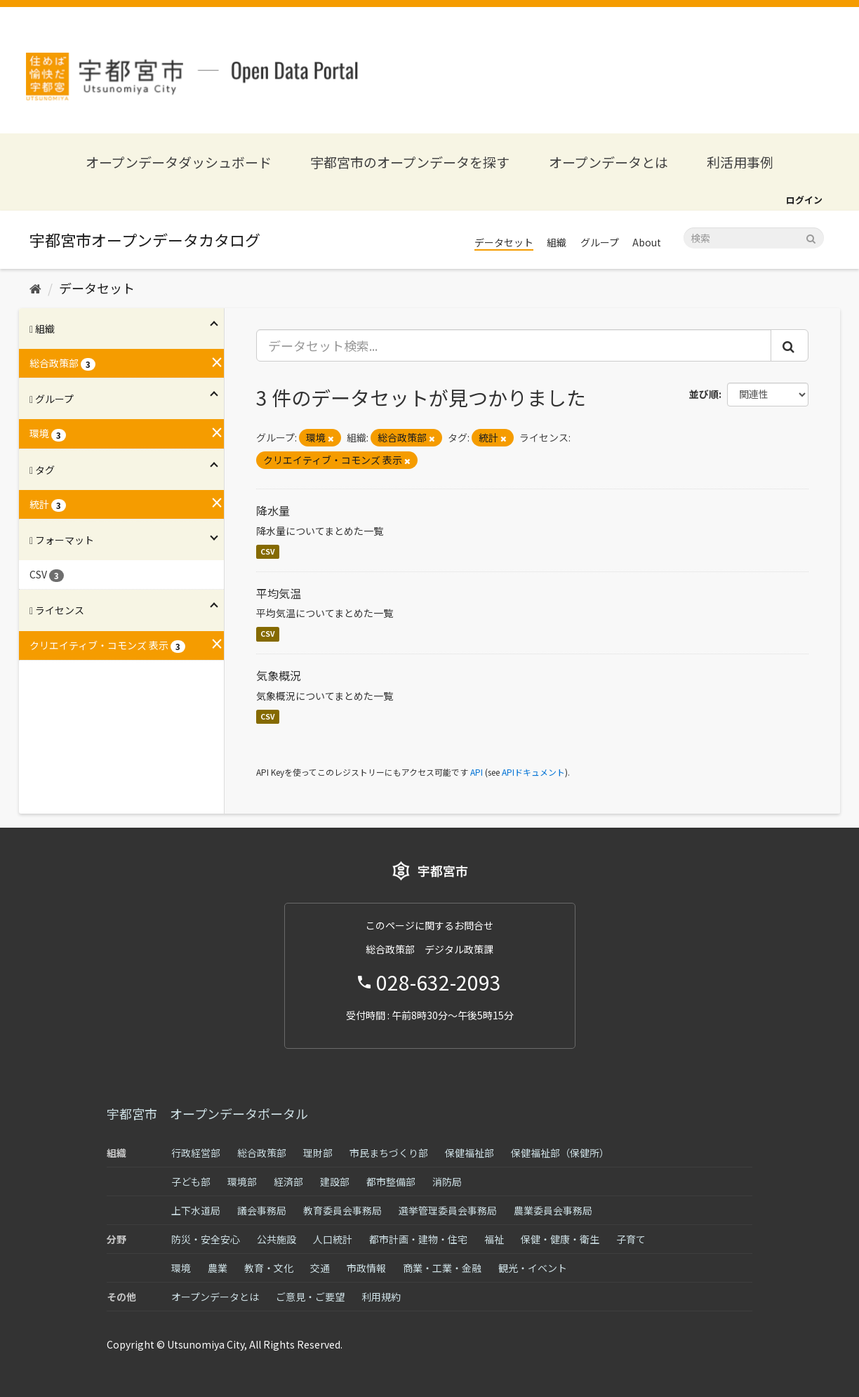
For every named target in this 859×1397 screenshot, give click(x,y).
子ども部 (191, 1181)
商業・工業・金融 (442, 1268)
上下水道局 (195, 1210)
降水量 (273, 510)
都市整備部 (390, 1181)
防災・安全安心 (205, 1239)
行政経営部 (195, 1153)
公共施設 (276, 1239)
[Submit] (811, 237)
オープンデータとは (608, 161)
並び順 (704, 394)
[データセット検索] (754, 238)
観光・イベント (532, 1268)
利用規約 (381, 1297)
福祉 (494, 1239)
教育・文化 (268, 1268)
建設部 (334, 1181)
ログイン (804, 199)
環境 (181, 1268)
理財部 (318, 1153)
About (646, 242)
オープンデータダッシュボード (179, 161)
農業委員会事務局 (553, 1210)
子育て (631, 1239)
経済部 (288, 1181)
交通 (320, 1268)
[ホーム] (35, 288)
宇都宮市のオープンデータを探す (410, 161)
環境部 (242, 1181)
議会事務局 (261, 1210)
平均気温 (278, 593)
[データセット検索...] (514, 345)
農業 (217, 1268)
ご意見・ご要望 (310, 1297)
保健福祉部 (469, 1153)
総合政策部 (261, 1153)
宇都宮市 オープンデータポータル (207, 1113)
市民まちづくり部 (388, 1153)
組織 (556, 242)
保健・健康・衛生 (560, 1239)
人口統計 (332, 1239)
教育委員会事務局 (342, 1210)
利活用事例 (740, 161)
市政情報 (366, 1268)
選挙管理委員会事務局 (448, 1210)
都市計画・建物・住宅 (418, 1239)
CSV (267, 551)
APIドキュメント (533, 772)
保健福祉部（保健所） (560, 1153)
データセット (503, 242)
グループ (599, 242)
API (476, 772)
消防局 (447, 1181)
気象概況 (278, 675)
